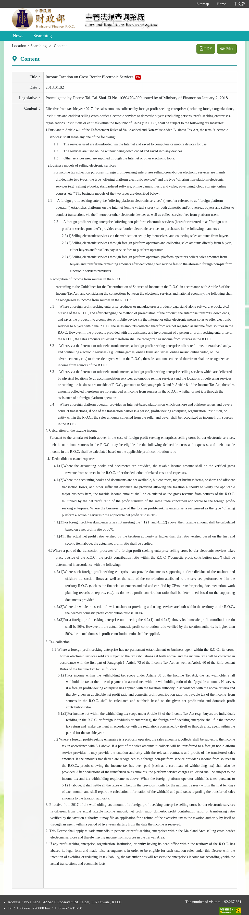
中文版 (239, 4)
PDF (206, 48)
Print (226, 48)
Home (221, 4)
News (18, 35)
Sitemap (202, 4)
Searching (42, 35)
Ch (138, 77)
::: (187, 4)
